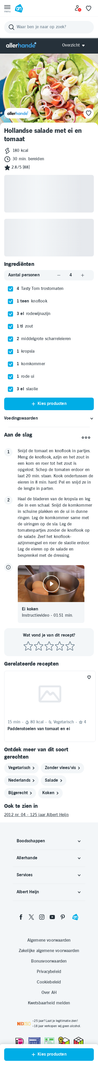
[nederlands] (21, 780)
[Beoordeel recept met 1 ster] (28, 646)
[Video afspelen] (51, 583)
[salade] (53, 780)
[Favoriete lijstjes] (88, 8)
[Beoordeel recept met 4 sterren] (59, 646)
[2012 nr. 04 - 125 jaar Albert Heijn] (49, 815)
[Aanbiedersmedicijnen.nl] (49, 1041)
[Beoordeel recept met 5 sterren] (70, 646)
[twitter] (31, 917)
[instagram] (42, 917)
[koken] (50, 793)
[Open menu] (7, 8)
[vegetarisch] (21, 768)
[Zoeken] (49, 27)
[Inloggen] (78, 8)
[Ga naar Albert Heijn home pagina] (19, 8)
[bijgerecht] (20, 793)
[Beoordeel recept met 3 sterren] (49, 646)
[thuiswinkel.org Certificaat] (64, 1041)
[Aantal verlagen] (59, 275)
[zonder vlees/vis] (62, 768)
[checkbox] (10, 289)
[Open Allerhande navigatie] (75, 45)
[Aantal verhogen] (82, 275)
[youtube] (52, 917)
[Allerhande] (21, 45)
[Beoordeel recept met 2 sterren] (38, 646)
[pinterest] (63, 917)
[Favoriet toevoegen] (89, 677)
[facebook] (21, 917)
